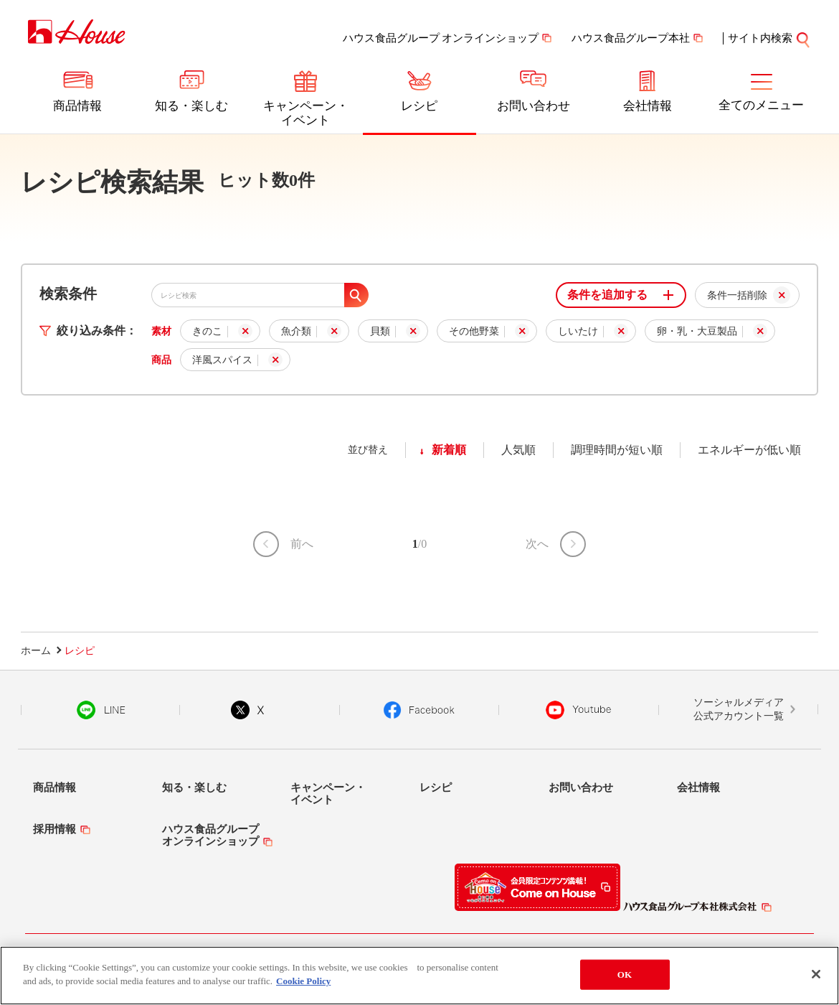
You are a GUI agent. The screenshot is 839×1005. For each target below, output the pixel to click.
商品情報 (77, 106)
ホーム (36, 650)
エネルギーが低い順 (749, 450)
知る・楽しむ (191, 106)
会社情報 (647, 106)
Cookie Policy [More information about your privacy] (303, 981)
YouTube (579, 710)
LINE (100, 710)
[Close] (816, 974)
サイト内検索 (769, 38)
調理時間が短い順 (617, 450)
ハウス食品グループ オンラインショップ (441, 38)
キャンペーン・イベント (306, 113)
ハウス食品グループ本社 (631, 38)
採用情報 (54, 829)
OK (624, 974)
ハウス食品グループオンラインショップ (210, 835)
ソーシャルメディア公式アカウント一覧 (738, 709)
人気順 (518, 450)
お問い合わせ (533, 106)
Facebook (419, 710)
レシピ (419, 106)
